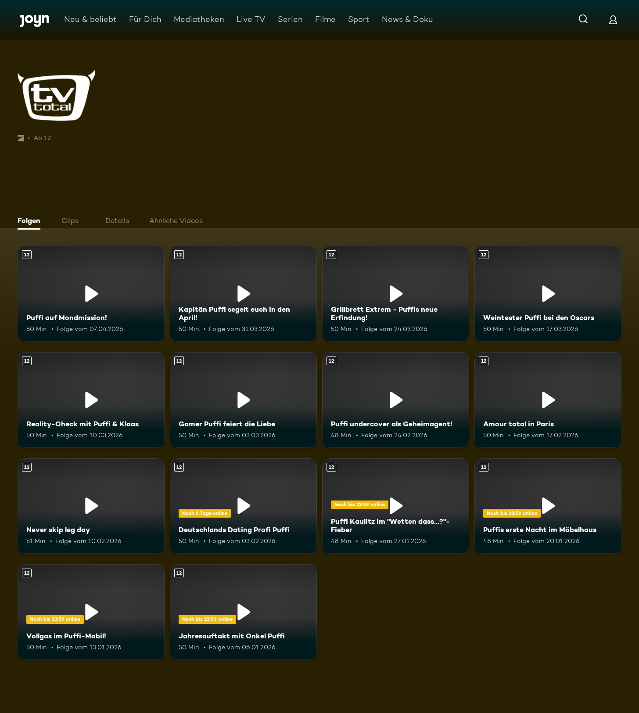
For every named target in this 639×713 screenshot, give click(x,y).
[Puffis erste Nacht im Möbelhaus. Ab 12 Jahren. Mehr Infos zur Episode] (547, 506)
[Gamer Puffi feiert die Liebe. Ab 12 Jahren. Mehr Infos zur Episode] (243, 400)
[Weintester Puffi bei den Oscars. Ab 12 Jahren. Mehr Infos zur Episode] (547, 294)
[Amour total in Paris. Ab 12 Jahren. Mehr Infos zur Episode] (547, 400)
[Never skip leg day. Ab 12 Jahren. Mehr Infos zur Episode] (91, 506)
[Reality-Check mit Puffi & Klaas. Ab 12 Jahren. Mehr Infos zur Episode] (91, 400)
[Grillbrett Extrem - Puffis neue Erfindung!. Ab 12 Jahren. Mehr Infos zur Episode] (395, 294)
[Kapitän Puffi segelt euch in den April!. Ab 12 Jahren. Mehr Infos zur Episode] (243, 294)
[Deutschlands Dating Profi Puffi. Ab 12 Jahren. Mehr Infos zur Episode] (243, 506)
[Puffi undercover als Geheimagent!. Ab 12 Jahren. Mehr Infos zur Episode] (395, 400)
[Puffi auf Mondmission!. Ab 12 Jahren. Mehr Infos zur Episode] (91, 294)
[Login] (613, 19)
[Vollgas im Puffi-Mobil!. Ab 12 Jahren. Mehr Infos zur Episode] (91, 612)
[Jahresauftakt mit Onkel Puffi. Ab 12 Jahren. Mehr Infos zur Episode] (243, 612)
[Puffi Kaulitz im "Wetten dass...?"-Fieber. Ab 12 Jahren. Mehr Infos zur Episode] (395, 506)
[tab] (31, 222)
